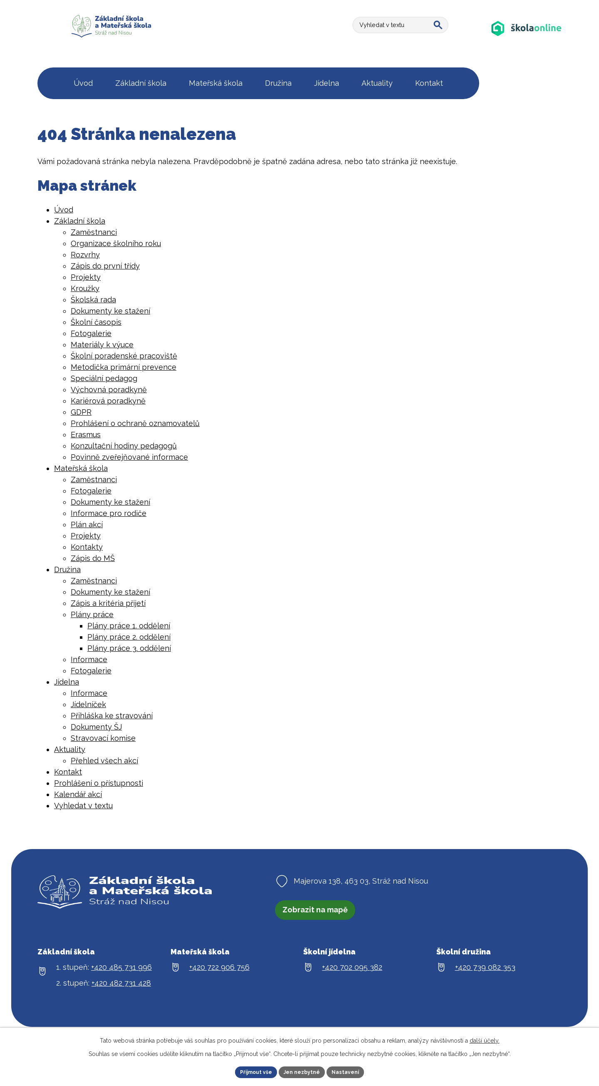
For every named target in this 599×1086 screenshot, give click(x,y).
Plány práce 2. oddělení (129, 637)
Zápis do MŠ (93, 558)
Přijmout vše (251, 1071)
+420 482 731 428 (121, 988)
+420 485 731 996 (121, 973)
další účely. (485, 1038)
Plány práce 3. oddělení (129, 648)
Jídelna (66, 682)
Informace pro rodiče (108, 513)
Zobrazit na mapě (321, 912)
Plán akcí (87, 524)
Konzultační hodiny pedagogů (124, 445)
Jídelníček (88, 704)
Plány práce (92, 614)
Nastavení (352, 1071)
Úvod (63, 209)
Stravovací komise (103, 738)
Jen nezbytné (302, 1071)
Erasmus (86, 434)
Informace (89, 659)
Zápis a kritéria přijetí (108, 603)
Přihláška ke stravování (112, 715)
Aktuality (69, 749)
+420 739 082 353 (485, 973)
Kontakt (68, 771)
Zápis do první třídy (105, 266)
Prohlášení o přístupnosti (98, 783)
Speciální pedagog (104, 378)
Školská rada (93, 299)
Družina (67, 569)
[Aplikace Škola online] (526, 36)
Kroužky (85, 288)
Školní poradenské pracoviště (124, 355)
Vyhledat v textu (83, 805)
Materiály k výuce (102, 344)
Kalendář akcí (78, 794)
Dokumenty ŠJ (96, 726)
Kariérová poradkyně (108, 400)
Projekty (86, 277)
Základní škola (79, 221)
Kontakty (87, 547)
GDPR (81, 412)
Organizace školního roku (116, 243)
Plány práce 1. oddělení (128, 625)
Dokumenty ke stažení (110, 310)
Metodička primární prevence (123, 367)
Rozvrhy (85, 254)
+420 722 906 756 (219, 973)
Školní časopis (96, 322)
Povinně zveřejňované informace (129, 457)
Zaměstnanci (94, 232)
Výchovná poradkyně (109, 389)
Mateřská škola (81, 468)
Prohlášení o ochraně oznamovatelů (135, 423)
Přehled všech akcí (104, 760)
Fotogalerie (91, 333)
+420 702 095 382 (352, 973)
